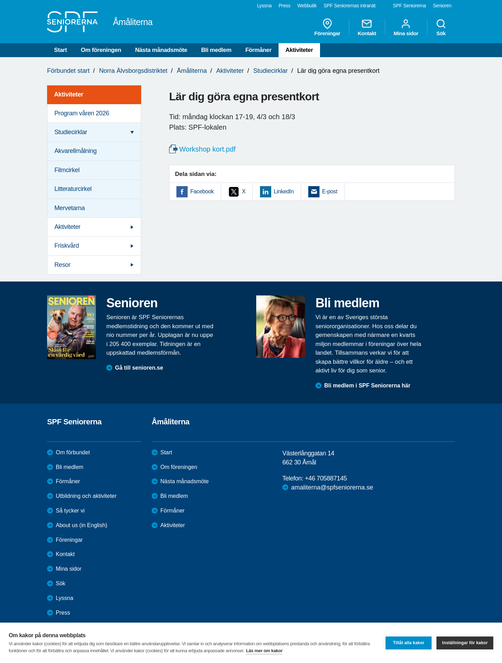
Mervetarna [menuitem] (69, 208)
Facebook (202, 191)
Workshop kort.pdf (207, 149)
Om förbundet (73, 452)
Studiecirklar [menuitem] (70, 132)
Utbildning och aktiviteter (86, 496)
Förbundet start (68, 71)
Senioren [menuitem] (442, 5)
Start (60, 50)
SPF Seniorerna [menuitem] (409, 5)
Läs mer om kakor (264, 650)
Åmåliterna (192, 71)
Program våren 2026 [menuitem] (81, 113)
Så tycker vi (70, 511)
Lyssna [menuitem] (264, 5)
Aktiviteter (299, 50)
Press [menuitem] (284, 5)
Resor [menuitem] (62, 264)
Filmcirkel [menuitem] (66, 170)
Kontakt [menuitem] (367, 27)
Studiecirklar (270, 71)
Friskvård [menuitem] (66, 245)
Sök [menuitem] (441, 27)
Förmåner (258, 50)
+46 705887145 (326, 478)
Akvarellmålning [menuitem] (75, 150)
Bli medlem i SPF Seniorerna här (367, 385)
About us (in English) (81, 525)
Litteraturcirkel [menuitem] (73, 188)
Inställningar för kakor (465, 642)
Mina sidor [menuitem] (406, 27)
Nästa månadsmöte (161, 50)
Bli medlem (216, 50)
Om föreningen (101, 50)
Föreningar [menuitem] (327, 27)
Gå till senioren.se (139, 368)
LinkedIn (284, 191)
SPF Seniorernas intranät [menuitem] (349, 5)
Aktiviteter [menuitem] (68, 94)
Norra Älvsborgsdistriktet (133, 71)
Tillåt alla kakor (408, 642)
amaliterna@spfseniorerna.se (332, 487)
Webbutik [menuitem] (307, 5)
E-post (329, 191)
